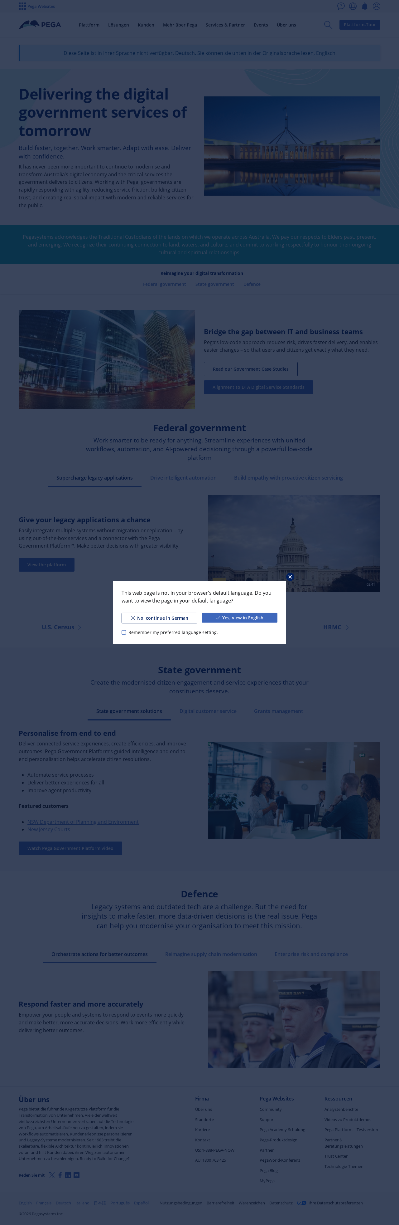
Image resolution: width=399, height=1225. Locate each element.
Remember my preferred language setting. (173, 632)
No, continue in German (159, 618)
